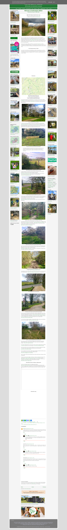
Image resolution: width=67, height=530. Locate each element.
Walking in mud (29, 524)
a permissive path (23, 345)
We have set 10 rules (24, 503)
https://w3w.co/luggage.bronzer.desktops (27, 352)
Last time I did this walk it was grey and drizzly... (51, 182)
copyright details (37, 526)
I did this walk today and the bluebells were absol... (51, 186)
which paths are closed (52, 104)
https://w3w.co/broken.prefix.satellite (39, 222)
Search (50, 8)
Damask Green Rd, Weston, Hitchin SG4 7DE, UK (30, 424)
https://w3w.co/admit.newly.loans (25, 365)
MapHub (52, 163)
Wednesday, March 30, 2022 (29, 428)
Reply (24, 432)
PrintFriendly (32, 101)
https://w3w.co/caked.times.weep (38, 345)
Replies (25, 449)
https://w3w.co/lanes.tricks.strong (25, 124)
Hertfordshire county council (51, 92)
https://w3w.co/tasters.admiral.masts (26, 199)
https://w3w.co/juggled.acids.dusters (26, 248)
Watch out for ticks (50, 175)
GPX (33, 99)
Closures (35, 8)
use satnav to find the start (15, 97)
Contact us (25, 522)
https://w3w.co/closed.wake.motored (26, 173)
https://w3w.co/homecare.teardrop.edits (26, 317)
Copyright (29, 522)
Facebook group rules (50, 522)
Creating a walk (38, 522)
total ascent (38, 16)
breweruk (26, 435)
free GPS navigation (52, 34)
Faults (39, 8)
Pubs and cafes (28, 8)
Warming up (38, 524)
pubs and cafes (53, 56)
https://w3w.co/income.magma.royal (26, 360)
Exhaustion (45, 522)
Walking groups (43, 8)
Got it (54, 2)
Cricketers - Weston (32, 422)
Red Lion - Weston (37, 422)
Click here (29, 96)
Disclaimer (42, 522)
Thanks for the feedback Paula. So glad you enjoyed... (52, 180)
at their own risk (50, 201)
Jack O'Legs (32, 40)
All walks (20, 8)
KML (35, 99)
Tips (32, 8)
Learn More (50, 2)
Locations (23, 8)
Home (16, 8)
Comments (22, 522)
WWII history (42, 524)
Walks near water (34, 524)
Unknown (24, 428)
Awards (19, 522)
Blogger (49, 526)
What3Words (23, 100)
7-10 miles (28, 422)
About (47, 8)
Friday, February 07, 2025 (31, 457)
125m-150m (24, 422)
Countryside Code (33, 522)
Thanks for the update (50, 183)
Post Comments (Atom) (28, 488)
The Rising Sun (27, 222)
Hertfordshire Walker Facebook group (33, 503)
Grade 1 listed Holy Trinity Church (34, 39)
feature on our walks (14, 195)
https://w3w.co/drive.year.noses (33, 320)
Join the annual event (13, 54)
